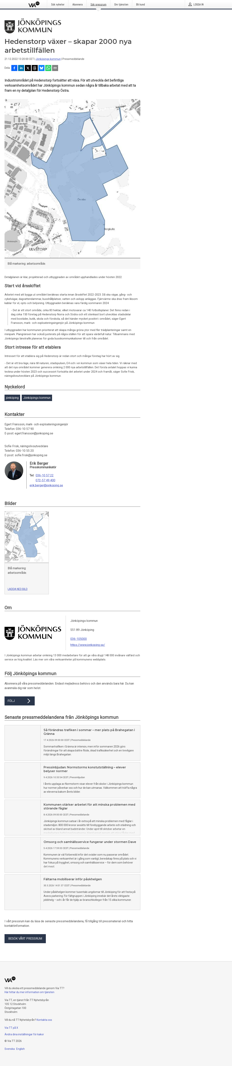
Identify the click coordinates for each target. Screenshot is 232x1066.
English (20, 1048)
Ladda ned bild (18, 589)
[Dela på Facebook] (14, 68)
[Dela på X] (28, 68)
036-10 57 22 (45, 475)
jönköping (12, 398)
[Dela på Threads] (35, 68)
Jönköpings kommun (48, 58)
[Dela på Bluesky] (41, 68)
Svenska (10, 1048)
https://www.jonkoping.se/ (87, 645)
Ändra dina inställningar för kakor (24, 1034)
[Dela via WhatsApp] (48, 68)
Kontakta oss (44, 1019)
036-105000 (78, 639)
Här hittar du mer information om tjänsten (29, 992)
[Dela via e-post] (55, 68)
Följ (20, 701)
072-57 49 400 (45, 480)
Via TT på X (11, 1027)
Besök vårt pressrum (25, 938)
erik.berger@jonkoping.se (46, 485)
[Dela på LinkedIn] (21, 68)
